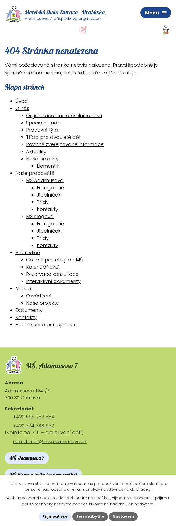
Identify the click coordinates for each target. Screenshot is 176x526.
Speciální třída (43, 122)
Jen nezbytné (90, 516)
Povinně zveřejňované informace (65, 144)
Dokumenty (29, 310)
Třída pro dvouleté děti (53, 137)
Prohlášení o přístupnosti (45, 324)
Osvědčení (38, 295)
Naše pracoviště (34, 173)
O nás (22, 108)
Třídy (43, 202)
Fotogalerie (50, 187)
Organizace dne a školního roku (64, 115)
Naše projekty (42, 158)
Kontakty (47, 209)
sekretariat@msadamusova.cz (50, 441)
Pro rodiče (27, 252)
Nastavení (123, 516)
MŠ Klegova (40, 216)
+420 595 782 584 (34, 416)
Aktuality (36, 151)
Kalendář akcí (43, 267)
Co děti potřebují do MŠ (54, 259)
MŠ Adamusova (45, 180)
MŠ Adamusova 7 (27, 458)
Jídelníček (48, 194)
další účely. (141, 489)
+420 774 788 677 (33, 425)
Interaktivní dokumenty (53, 281)
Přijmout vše (55, 516)
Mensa (23, 288)
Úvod (21, 101)
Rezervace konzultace (52, 274)
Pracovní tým (42, 130)
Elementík (48, 166)
